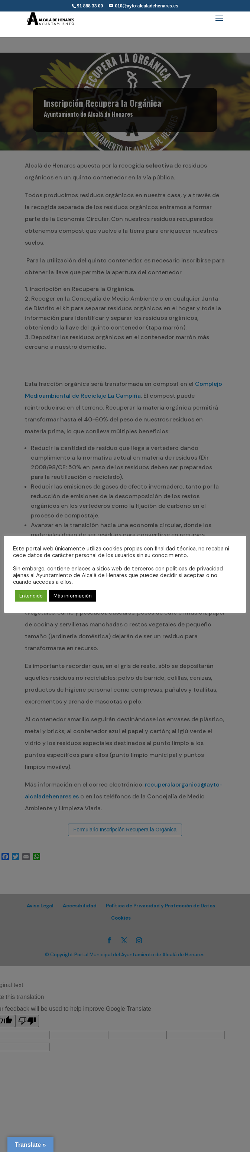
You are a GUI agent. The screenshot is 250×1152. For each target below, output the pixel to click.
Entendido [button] (31, 596)
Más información (72, 596)
